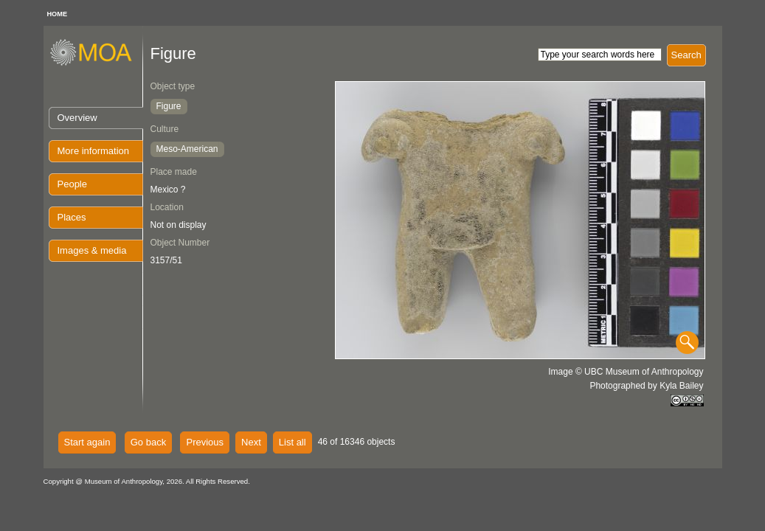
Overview (77, 117)
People (72, 184)
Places (72, 217)
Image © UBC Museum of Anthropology (625, 372)
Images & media (92, 250)
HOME (57, 14)
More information (94, 150)
